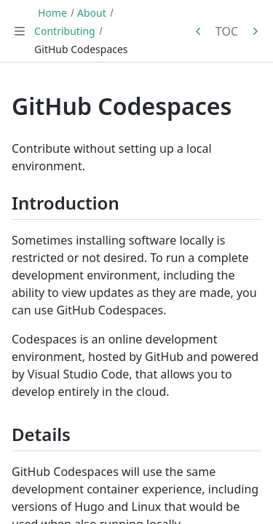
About (91, 13)
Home (52, 13)
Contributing (64, 31)
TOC (226, 31)
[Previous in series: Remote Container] (198, 31)
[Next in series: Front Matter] (254, 31)
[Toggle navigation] (19, 31)
